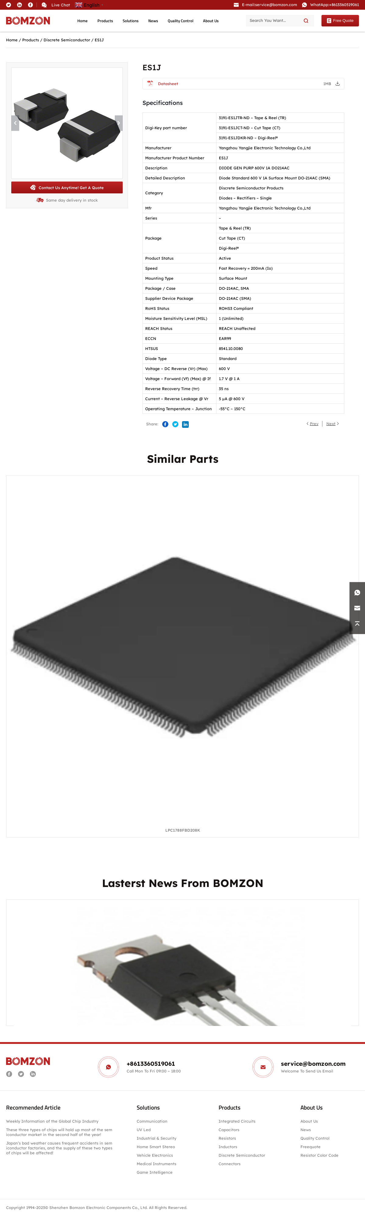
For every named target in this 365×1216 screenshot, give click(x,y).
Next (330, 423)
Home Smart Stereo (156, 1146)
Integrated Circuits (237, 1121)
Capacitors (229, 1129)
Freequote (310, 1146)
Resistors (227, 1138)
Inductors (228, 1146)
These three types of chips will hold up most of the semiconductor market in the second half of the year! (59, 1132)
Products (105, 21)
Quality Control (180, 21)
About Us (211, 21)
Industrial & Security (156, 1138)
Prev (314, 423)
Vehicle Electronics (155, 1155)
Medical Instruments (156, 1163)
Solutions (131, 21)
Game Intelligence (155, 1172)
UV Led (144, 1129)
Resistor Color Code (319, 1155)
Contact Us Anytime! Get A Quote (67, 187)
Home (82, 21)
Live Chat (60, 4)
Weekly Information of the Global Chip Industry (52, 1121)
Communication (152, 1121)
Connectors (229, 1163)
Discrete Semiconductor (67, 39)
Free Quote (340, 20)
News (153, 21)
